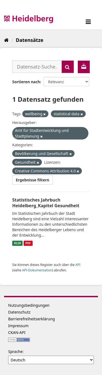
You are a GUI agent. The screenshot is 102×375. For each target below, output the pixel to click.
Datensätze (29, 40)
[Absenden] (67, 66)
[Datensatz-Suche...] (37, 66)
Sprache (15, 351)
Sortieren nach (26, 81)
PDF (28, 243)
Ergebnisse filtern (32, 179)
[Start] (6, 40)
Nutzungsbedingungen (29, 305)
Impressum (18, 325)
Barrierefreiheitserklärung (31, 318)
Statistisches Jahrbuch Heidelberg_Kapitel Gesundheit (45, 203)
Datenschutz (19, 312)
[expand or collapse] (88, 21)
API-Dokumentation (37, 270)
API (78, 264)
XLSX (17, 243)
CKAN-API (17, 332)
